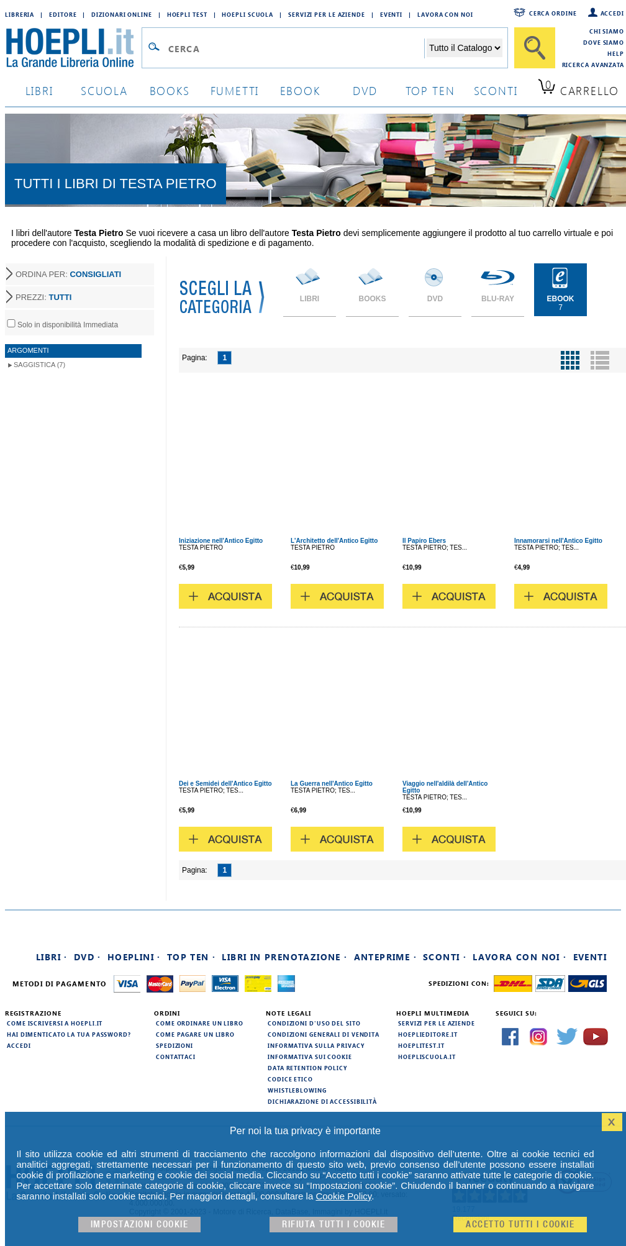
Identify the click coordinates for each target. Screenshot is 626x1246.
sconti (496, 90)
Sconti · (444, 957)
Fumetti (235, 90)
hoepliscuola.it (427, 1056)
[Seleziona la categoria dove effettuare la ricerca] (464, 48)
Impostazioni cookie (140, 1224)
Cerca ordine (553, 13)
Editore (62, 14)
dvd (365, 90)
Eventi (391, 14)
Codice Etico (290, 1079)
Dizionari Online (121, 14)
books (170, 90)
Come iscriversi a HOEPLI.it (54, 1023)
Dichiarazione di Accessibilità (322, 1101)
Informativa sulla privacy (316, 1045)
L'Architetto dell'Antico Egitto (334, 540)
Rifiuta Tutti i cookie (333, 1224)
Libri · (52, 957)
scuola (104, 90)
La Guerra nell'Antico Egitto (332, 783)
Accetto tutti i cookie (520, 1224)
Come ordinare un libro (199, 1023)
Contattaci (176, 1056)
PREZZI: (43, 297)
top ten (430, 90)
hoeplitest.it (421, 1045)
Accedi (612, 13)
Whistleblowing (297, 1090)
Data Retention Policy (307, 1067)
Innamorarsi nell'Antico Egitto (558, 540)
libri (39, 90)
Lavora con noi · (519, 957)
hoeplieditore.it (427, 1034)
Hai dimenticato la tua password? (69, 1034)
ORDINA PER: (68, 274)
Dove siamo (603, 42)
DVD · (87, 957)
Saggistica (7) (39, 364)
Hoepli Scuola (247, 14)
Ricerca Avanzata (593, 64)
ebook (300, 90)
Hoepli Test (187, 14)
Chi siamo (606, 31)
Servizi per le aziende (326, 14)
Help (615, 53)
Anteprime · (385, 957)
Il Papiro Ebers (424, 540)
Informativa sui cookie (310, 1056)
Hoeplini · (134, 957)
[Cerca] (534, 47)
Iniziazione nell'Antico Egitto (221, 540)
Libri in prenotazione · (284, 957)
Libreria (19, 14)
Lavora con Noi (445, 14)
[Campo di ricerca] (296, 48)
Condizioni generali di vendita (323, 1034)
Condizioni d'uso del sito (314, 1023)
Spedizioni (174, 1045)
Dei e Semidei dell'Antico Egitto (225, 783)
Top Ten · (191, 957)
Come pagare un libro (195, 1034)
